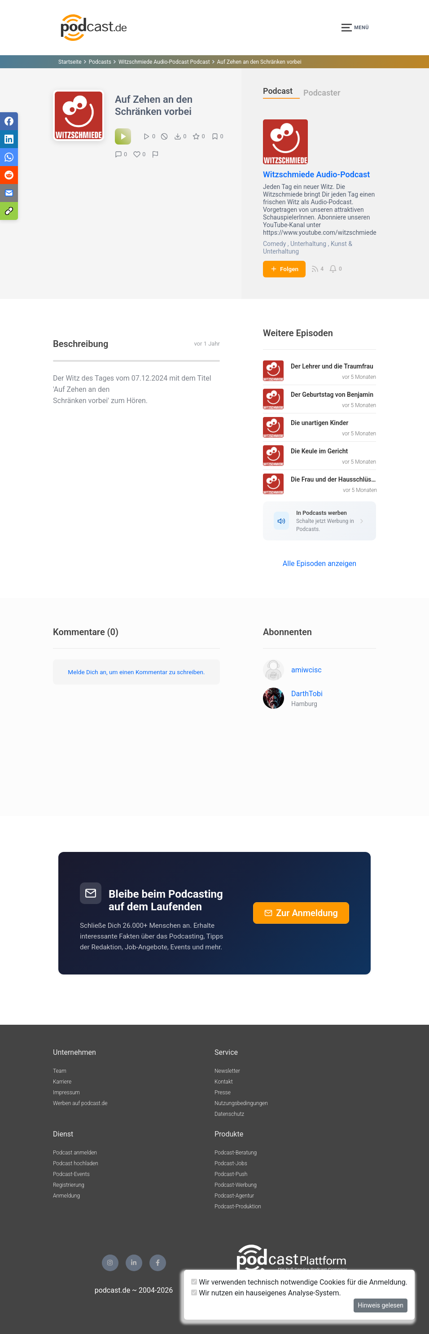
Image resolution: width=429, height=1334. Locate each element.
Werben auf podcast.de (80, 1103)
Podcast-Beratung (235, 1153)
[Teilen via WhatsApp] (9, 157)
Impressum (66, 1092)
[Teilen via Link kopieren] (9, 211)
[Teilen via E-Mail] (9, 193)
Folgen (284, 268)
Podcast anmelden (75, 1153)
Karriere (62, 1082)
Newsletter (227, 1071)
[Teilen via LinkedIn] (9, 139)
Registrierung (68, 1185)
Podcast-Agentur (234, 1196)
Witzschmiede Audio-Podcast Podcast (164, 62)
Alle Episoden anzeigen (319, 563)
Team (59, 1071)
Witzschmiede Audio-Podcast (316, 174)
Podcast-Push (230, 1174)
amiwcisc (306, 670)
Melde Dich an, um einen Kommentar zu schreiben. (136, 672)
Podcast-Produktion (237, 1206)
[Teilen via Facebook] (9, 121)
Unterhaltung (308, 243)
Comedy (274, 243)
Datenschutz (229, 1114)
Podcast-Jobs (230, 1163)
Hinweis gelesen (380, 1305)
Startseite (70, 62)
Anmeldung (66, 1196)
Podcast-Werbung (235, 1185)
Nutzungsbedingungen (241, 1103)
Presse (222, 1092)
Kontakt (223, 1082)
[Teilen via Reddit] (9, 175)
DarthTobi (307, 693)
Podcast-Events (71, 1174)
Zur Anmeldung (301, 913)
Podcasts (100, 62)
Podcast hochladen (75, 1163)
